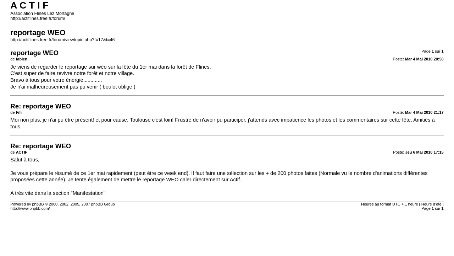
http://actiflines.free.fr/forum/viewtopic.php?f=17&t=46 (62, 39)
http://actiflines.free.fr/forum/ (37, 18)
